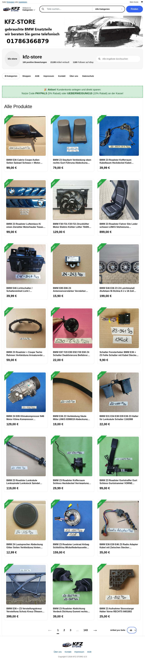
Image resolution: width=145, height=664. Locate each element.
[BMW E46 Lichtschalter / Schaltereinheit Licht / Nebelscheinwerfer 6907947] (26, 264)
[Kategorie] (109, 9)
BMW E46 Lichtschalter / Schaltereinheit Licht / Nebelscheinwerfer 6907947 (21, 289)
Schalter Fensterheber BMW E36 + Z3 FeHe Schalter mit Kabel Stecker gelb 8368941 (118, 353)
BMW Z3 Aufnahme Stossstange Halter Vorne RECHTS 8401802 (117, 609)
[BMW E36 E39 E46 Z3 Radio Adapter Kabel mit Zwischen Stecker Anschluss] (119, 521)
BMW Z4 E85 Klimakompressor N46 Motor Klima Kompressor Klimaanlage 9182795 (25, 417)
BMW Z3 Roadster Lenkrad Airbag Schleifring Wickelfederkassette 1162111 (71, 545)
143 (86, 630)
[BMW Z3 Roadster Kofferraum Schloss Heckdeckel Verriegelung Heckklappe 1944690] (72, 456)
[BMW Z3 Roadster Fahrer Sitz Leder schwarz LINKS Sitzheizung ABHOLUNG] (119, 200)
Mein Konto (134, 2)
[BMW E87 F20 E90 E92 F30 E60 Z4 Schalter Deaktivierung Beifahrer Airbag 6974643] (72, 328)
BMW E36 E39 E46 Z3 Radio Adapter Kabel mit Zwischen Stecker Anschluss (119, 545)
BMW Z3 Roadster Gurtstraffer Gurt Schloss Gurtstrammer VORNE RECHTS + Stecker (118, 481)
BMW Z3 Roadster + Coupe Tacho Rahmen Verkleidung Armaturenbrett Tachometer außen (25, 353)
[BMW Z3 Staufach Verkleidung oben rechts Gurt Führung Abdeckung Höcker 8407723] (72, 136)
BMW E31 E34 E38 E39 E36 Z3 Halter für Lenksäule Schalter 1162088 (119, 417)
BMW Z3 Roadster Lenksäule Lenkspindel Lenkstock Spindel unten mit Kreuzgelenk (23, 481)
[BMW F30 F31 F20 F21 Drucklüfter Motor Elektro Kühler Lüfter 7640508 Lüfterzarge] (72, 200)
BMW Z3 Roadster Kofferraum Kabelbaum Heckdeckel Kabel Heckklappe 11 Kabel (115, 161)
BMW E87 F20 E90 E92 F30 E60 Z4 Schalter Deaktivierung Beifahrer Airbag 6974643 (71, 353)
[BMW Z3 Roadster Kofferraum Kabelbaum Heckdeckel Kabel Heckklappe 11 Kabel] (119, 136)
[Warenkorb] (142, 2)
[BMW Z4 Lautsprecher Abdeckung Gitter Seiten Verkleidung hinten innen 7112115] (26, 521)
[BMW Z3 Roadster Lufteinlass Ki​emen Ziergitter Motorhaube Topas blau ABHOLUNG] (26, 200)
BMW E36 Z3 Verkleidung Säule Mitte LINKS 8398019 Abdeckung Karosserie (70, 417)
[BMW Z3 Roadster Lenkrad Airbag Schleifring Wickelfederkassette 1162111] (72, 521)
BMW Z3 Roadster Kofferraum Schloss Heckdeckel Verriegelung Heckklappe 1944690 (71, 481)
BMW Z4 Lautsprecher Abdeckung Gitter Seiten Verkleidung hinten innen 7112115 (24, 545)
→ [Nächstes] (95, 630)
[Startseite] (72, 644)
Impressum (48, 76)
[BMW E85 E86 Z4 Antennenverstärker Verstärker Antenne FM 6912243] (72, 264)
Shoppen (26, 76)
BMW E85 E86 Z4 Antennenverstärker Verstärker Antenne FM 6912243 (69, 289)
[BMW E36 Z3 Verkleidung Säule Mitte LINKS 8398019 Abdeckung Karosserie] (72, 392)
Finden (134, 9)
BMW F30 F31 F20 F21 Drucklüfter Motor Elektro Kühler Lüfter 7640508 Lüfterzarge (72, 225)
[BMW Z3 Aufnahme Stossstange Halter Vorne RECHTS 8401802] (119, 585)
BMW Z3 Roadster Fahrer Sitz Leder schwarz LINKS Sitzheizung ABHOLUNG (119, 225)
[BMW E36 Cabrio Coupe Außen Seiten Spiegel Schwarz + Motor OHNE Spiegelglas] (26, 136)
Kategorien (11, 76)
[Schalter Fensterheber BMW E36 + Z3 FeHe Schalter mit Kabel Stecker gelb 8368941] (119, 328)
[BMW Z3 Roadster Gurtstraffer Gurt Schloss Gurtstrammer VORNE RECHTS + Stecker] (119, 456)
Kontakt (61, 76)
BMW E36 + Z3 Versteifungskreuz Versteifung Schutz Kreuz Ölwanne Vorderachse (24, 609)
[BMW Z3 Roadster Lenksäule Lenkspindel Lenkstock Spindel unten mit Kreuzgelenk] (26, 456)
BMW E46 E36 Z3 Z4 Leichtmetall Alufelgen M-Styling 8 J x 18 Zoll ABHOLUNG (117, 289)
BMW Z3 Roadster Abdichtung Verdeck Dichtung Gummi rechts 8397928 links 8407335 (70, 609)
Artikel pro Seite (117, 630)
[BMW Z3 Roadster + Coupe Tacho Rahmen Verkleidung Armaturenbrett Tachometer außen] (26, 328)
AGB (37, 76)
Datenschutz (88, 76)
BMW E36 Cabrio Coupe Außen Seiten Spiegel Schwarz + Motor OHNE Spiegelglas (23, 161)
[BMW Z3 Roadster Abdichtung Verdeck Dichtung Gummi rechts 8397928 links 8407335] (72, 585)
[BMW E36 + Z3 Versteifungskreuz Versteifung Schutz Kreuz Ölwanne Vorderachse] (26, 585)
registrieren (23, 2)
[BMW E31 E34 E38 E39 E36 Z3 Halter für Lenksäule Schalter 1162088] (119, 392)
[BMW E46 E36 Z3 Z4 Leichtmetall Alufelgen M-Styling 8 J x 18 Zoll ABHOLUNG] (119, 264)
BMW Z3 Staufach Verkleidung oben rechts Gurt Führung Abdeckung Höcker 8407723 (72, 161)
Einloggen (10, 2)
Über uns (74, 76)
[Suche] (67, 9)
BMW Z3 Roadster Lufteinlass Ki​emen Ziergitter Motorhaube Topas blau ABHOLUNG (24, 225)
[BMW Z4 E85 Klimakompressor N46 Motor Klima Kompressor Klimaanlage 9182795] (26, 392)
